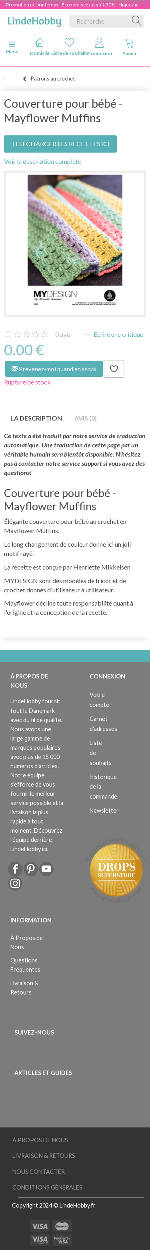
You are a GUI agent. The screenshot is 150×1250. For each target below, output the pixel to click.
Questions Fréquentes (25, 965)
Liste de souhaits (70, 46)
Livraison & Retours (24, 988)
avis (63, 334)
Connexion (99, 47)
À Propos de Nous (26, 942)
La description (36, 418)
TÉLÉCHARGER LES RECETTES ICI (60, 143)
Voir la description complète (42, 161)
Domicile (40, 46)
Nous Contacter (38, 1171)
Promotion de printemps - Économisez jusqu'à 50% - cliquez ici (73, 5)
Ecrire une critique (117, 334)
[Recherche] (137, 21)
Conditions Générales (47, 1187)
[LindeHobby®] (34, 19)
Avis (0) (85, 418)
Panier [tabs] (129, 47)
